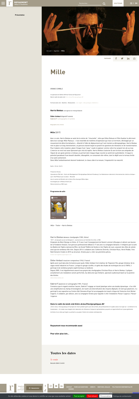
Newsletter (34, 388)
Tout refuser (92, 396)
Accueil (49, 51)
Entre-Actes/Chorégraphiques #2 (74, 97)
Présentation (20, 15)
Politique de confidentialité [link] (122, 396)
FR (131, 3)
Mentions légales (104, 387)
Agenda (56, 51)
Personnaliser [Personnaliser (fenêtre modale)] (105, 396)
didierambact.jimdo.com (57, 278)
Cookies (71, 389)
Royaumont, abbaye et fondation (17, 3)
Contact (69, 387)
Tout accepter (79, 396)
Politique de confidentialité (122, 387)
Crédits (92, 387)
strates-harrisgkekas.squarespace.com (60, 254)
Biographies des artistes (57, 124)
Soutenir (118, 3)
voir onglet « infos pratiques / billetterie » (87, 103)
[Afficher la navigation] (3, 3)
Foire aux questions (81, 387)
